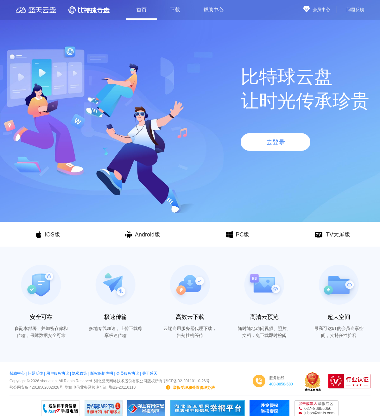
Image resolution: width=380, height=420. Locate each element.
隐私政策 (79, 373)
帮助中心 (213, 9)
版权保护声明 (101, 373)
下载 (175, 9)
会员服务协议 (127, 373)
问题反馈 (35, 373)
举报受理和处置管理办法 (190, 387)
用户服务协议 (57, 373)
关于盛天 (149, 373)
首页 (141, 9)
